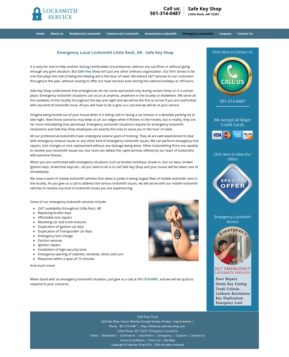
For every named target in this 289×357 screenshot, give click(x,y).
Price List (154, 340)
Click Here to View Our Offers (232, 156)
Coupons (225, 33)
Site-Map (169, 340)
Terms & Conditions (132, 340)
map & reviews (182, 321)
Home (40, 33)
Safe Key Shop (89, 71)
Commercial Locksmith (122, 33)
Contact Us (245, 33)
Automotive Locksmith (161, 33)
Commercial (127, 335)
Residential (109, 335)
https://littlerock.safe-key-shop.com (163, 326)
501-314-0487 (165, 13)
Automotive (146, 335)
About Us (57, 33)
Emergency (164, 335)
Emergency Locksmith (198, 33)
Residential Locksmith (85, 33)
